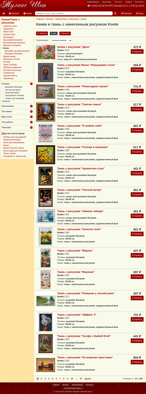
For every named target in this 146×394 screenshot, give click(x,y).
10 (72, 379)
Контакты (139, 2)
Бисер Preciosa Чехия (13, 148)
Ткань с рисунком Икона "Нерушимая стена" (86, 65)
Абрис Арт (8, 32)
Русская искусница (12, 70)
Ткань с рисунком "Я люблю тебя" (79, 125)
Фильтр (42, 33)
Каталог (50, 19)
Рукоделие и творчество (14, 156)
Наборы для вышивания (14, 137)
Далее (88, 379)
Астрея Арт (9, 34)
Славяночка (8, 73)
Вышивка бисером (13, 54)
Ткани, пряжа (9, 153)
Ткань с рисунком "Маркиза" (76, 272)
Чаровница (8, 78)
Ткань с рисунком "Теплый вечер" (79, 190)
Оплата (118, 2)
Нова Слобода (10, 65)
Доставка (107, 2)
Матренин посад (11, 59)
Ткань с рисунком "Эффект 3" (76, 315)
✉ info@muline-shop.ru (73, 388)
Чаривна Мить (10, 76)
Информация (93, 2)
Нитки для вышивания (13, 142)
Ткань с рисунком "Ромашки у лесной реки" (86, 293)
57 (81, 379)
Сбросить (66, 33)
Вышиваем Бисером (12, 40)
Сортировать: (42, 40)
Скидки (128, 2)
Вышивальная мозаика (14, 43)
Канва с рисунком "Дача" (73, 47)
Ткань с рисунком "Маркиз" (75, 250)
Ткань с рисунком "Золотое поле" (79, 229)
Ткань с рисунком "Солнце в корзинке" (82, 147)
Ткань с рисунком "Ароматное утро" (81, 168)
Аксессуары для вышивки (15, 151)
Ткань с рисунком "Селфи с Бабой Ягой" (84, 336)
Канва (6, 145)
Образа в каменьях (12, 67)
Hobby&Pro (8, 29)
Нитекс (7, 62)
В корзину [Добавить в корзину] (136, 52)
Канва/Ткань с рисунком (67, 19)
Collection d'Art (10, 26)
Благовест (8, 37)
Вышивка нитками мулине (17, 51)
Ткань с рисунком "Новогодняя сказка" (83, 86)
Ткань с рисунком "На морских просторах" (85, 357)
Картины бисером (12, 45)
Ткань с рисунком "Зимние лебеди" (80, 211)
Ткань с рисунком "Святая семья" (79, 104)
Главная (40, 19)
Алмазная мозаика (12, 140)
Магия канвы (9, 56)
